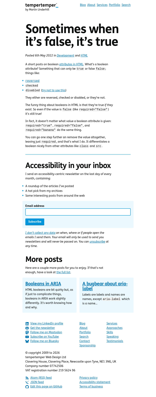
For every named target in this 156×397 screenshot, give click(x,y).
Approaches (114, 330)
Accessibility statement (94, 384)
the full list (63, 274)
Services (102, 5)
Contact (84, 343)
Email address (34, 208)
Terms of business (91, 388)
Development (65, 55)
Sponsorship (87, 347)
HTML (84, 55)
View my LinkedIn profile (44, 326)
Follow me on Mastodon (43, 335)
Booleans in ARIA (43, 286)
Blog (83, 5)
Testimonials (115, 343)
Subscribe (34, 224)
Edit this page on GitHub (43, 389)
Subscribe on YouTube (42, 339)
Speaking (113, 339)
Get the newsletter (40, 330)
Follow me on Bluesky (42, 343)
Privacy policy (88, 380)
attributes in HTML (71, 64)
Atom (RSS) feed (38, 380)
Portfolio (114, 5)
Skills (110, 334)
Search (126, 5)
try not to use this (53, 90)
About (91, 5)
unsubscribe (97, 244)
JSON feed (34, 384)
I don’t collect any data (40, 235)
